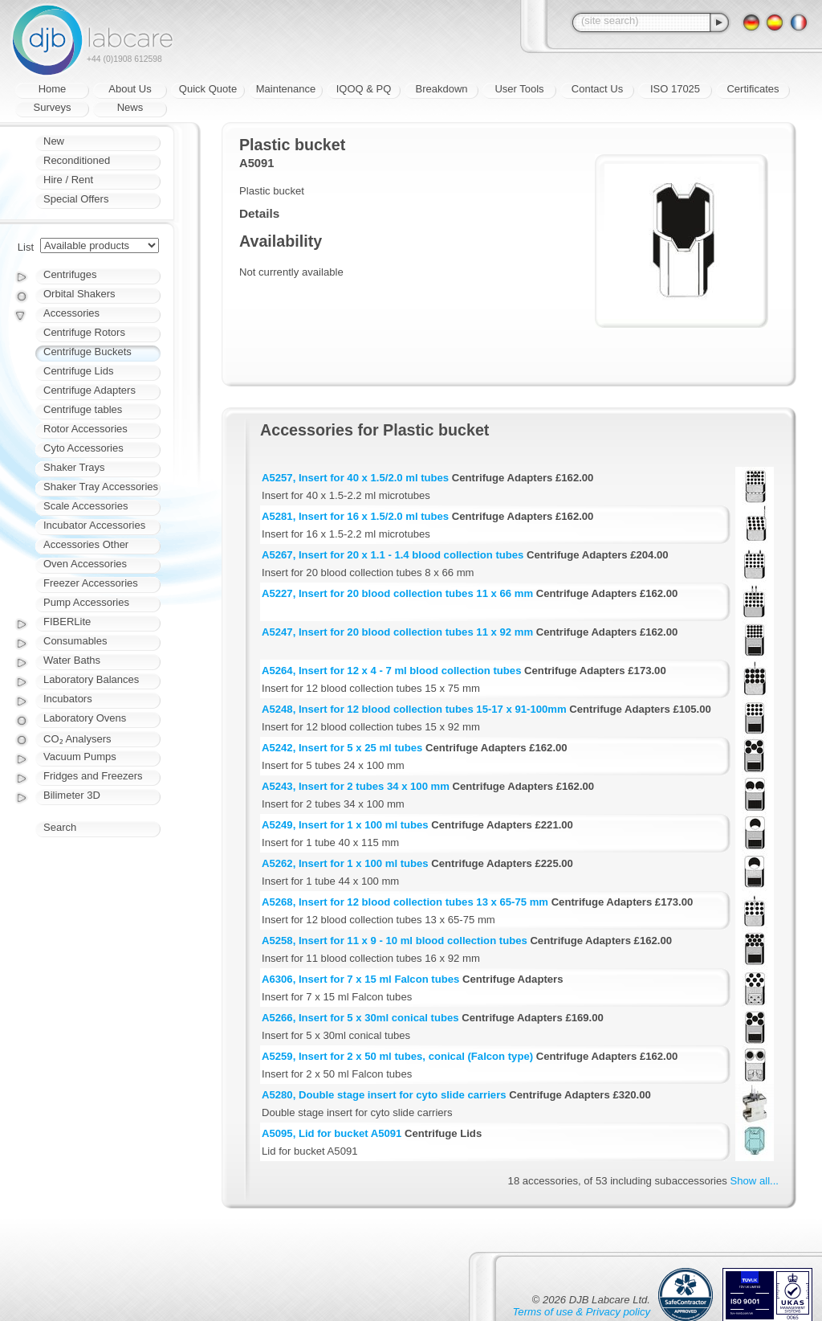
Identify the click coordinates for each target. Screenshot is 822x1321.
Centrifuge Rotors (84, 332)
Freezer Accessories (90, 583)
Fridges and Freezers (93, 776)
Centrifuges (69, 274)
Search (59, 827)
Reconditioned (76, 160)
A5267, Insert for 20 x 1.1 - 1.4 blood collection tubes (392, 555)
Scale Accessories (85, 506)
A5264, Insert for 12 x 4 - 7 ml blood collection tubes (391, 671)
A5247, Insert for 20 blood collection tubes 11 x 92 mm (397, 632)
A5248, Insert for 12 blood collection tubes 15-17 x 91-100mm (414, 709)
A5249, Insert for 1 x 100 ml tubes (345, 825)
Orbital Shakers (79, 294)
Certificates (752, 89)
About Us (129, 89)
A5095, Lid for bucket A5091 (331, 1133)
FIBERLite (67, 622)
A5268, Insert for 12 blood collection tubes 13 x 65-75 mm (405, 902)
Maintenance (285, 89)
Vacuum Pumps (79, 756)
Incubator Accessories (94, 525)
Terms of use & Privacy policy (581, 1312)
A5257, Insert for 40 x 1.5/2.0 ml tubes (355, 478)
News (130, 107)
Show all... (754, 1181)
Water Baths (71, 660)
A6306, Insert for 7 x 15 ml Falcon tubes (360, 979)
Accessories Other (85, 544)
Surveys (52, 107)
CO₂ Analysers (77, 739)
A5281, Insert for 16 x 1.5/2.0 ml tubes (355, 516)
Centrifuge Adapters (89, 390)
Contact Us (597, 89)
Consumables (75, 641)
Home (53, 89)
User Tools (518, 89)
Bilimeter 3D (71, 795)
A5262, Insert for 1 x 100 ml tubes (345, 863)
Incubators (67, 699)
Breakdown (441, 89)
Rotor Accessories (85, 429)
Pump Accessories (86, 602)
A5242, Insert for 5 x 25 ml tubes (342, 748)
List (26, 247)
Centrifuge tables (82, 409)
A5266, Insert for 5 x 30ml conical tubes (360, 1018)
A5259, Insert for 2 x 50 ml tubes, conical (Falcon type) (397, 1056)
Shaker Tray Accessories (100, 487)
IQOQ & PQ (364, 89)
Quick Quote (208, 89)
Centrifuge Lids (78, 371)
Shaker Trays (74, 467)
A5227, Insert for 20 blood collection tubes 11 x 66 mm (397, 593)
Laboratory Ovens (84, 718)
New (53, 141)
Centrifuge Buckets (87, 352)
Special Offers (75, 199)
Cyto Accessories (83, 448)
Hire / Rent (68, 180)
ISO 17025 (675, 89)
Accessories (71, 313)
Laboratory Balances (91, 679)
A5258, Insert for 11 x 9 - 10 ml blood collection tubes (394, 941)
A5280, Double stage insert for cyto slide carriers (384, 1095)
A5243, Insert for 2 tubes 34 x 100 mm (356, 786)
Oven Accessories (85, 564)
